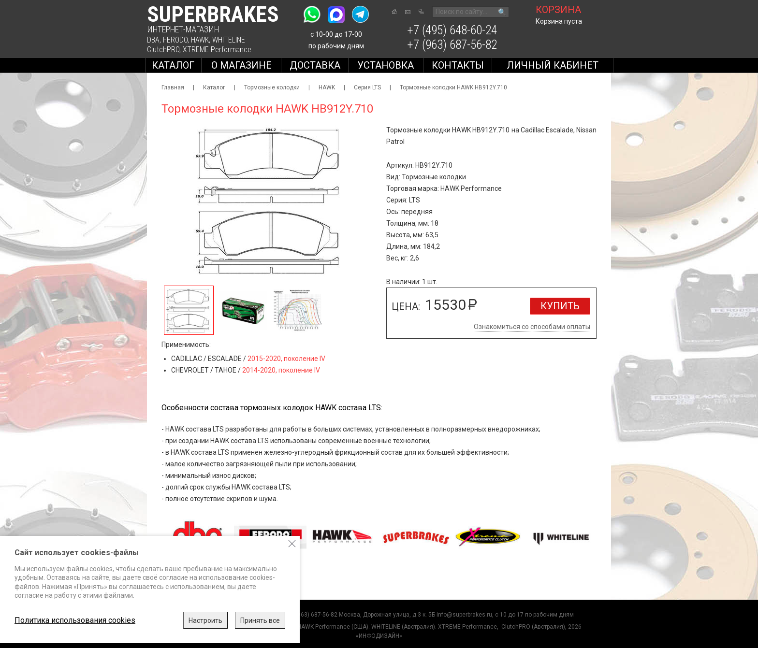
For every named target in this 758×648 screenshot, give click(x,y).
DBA (153, 39)
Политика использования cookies (75, 620)
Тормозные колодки (272, 87)
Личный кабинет (552, 65)
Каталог (173, 65)
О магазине (241, 65)
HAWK (200, 39)
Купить (560, 306)
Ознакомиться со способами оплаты (532, 327)
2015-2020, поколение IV (286, 358)
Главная (172, 87)
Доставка (315, 65)
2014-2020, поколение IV (281, 370)
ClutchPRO (163, 49)
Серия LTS (367, 87)
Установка (385, 65)
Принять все (260, 620)
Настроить (205, 620)
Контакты (458, 65)
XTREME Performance (217, 49)
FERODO (175, 39)
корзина (558, 10)
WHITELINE (228, 39)
